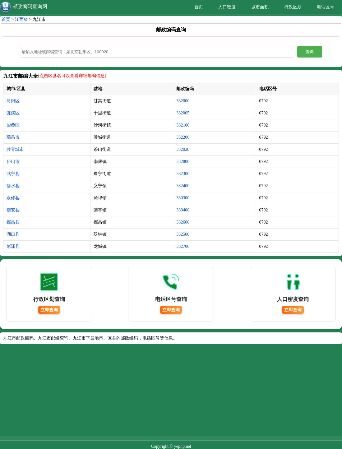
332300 (182, 173)
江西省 (21, 19)
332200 (182, 137)
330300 (182, 198)
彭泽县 (13, 246)
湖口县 (13, 234)
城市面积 (260, 7)
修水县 (13, 185)
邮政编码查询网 (29, 6)
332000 (182, 101)
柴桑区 (13, 125)
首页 (198, 7)
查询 (310, 51)
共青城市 (15, 149)
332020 (182, 149)
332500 (182, 234)
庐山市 (13, 161)
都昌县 (13, 222)
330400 (182, 210)
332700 (182, 246)
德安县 (13, 210)
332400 (182, 185)
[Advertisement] (171, 392)
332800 (182, 161)
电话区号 (325, 7)
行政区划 (293, 7)
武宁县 (13, 173)
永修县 (13, 198)
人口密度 (227, 7)
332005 (182, 113)
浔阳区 (13, 101)
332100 (182, 125)
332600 (182, 222)
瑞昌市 (13, 137)
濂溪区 (13, 113)
